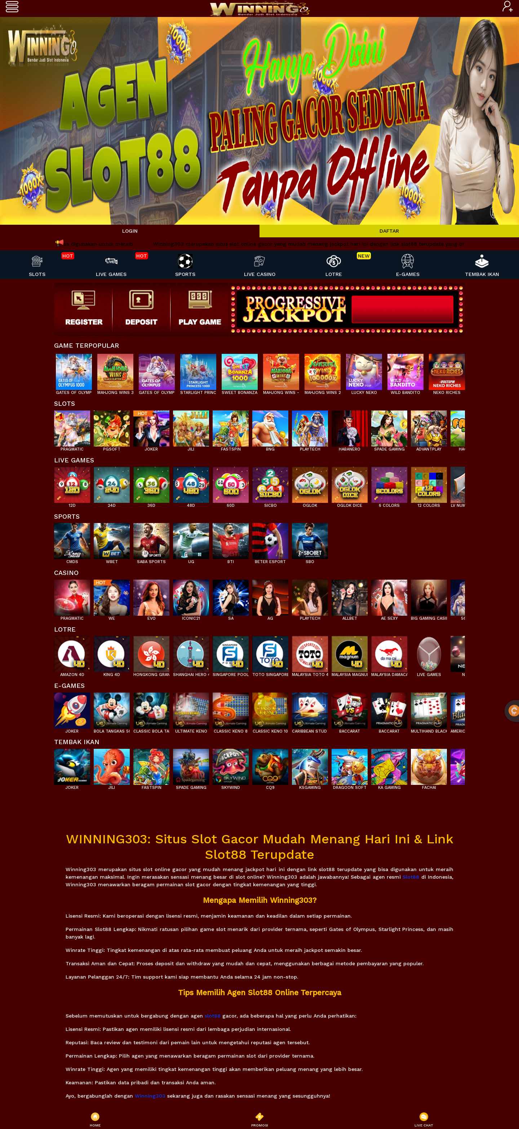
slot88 (213, 1016)
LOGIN (130, 231)
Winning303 (150, 1096)
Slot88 (411, 877)
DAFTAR (389, 231)
